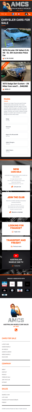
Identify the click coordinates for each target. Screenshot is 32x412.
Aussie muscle (6, 347)
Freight (4, 402)
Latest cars (5, 344)
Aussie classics (6, 352)
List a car (5, 397)
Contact (4, 372)
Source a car (6, 394)
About (3, 369)
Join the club (6, 379)
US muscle (5, 349)
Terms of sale (6, 377)
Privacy (4, 374)
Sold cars (5, 357)
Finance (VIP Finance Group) (10, 400)
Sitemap (4, 382)
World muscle (6, 354)
